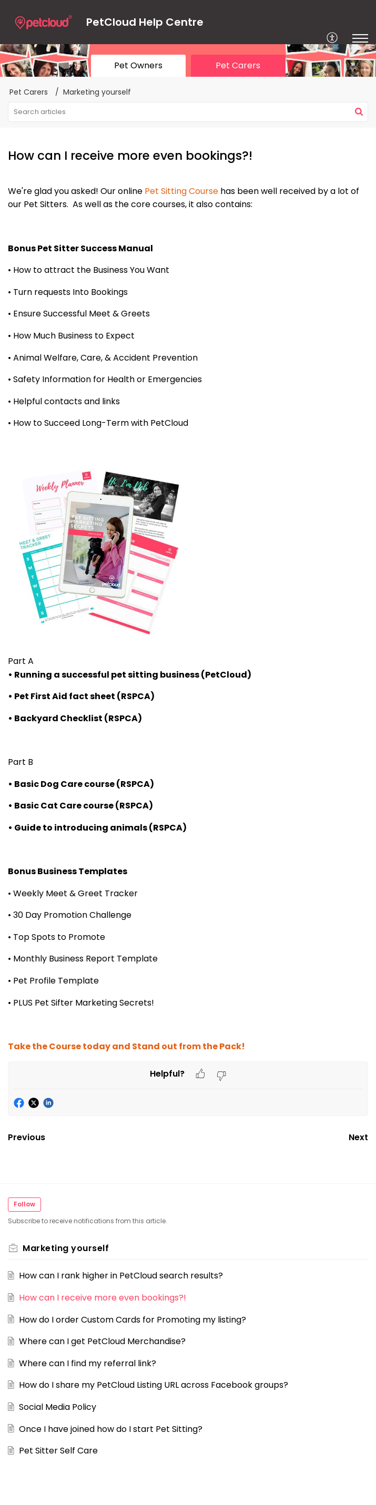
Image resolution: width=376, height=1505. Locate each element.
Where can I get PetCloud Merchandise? (102, 1341)
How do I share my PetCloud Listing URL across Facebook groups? (153, 1385)
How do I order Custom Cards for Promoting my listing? (132, 1320)
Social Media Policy (57, 1407)
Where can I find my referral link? (87, 1363)
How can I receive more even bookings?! (102, 1298)
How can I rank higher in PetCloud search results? (121, 1275)
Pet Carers (28, 92)
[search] (188, 112)
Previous (26, 1137)
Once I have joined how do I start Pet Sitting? (110, 1429)
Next (358, 1137)
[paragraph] (188, 619)
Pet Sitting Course (181, 191)
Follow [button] (24, 1204)
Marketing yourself (97, 92)
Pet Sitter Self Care (58, 1451)
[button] (332, 38)
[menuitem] (332, 38)
